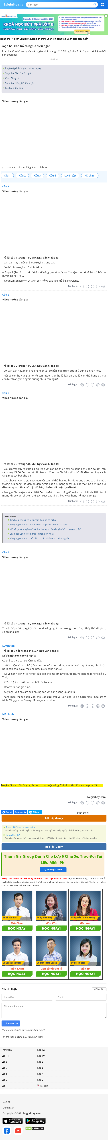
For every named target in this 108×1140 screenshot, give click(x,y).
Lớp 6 (40, 1067)
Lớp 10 (41, 1055)
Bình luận (20, 812)
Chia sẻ (7, 812)
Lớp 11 (5, 1055)
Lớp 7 (5, 1067)
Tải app (42, 1085)
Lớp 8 (40, 1061)
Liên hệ (6, 1101)
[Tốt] (98, 286)
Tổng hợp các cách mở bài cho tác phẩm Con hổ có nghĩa (39, 538)
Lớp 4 (40, 1073)
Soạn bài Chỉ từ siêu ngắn (18, 73)
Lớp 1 (5, 1085)
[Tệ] (87, 286)
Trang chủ (7, 1049)
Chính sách (8, 1107)
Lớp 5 (5, 1073)
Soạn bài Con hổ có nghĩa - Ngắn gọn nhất (31, 533)
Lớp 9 (5, 1061)
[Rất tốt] (103, 286)
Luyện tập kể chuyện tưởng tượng (23, 68)
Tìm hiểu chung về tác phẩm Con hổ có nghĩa (33, 519)
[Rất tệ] (82, 286)
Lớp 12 (41, 1049)
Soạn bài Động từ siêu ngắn (19, 82)
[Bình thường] (93, 286)
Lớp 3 (5, 1079)
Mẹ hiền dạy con (14, 87)
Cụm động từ (12, 78)
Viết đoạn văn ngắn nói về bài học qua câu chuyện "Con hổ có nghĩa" (45, 529)
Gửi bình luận (11, 1023)
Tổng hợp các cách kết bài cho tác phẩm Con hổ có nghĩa (39, 524)
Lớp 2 (40, 1079)
